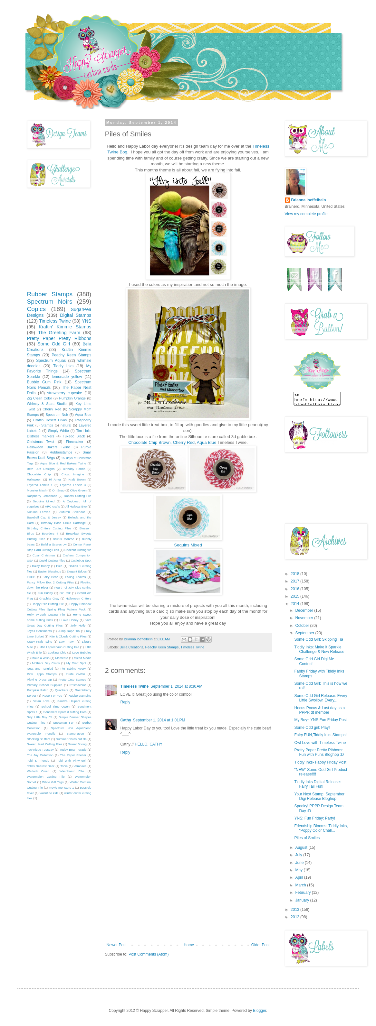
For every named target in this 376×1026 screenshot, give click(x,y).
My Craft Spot (76, 663)
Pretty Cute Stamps (72, 679)
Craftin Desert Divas (50, 420)
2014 (295, 603)
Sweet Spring (77, 744)
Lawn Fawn (67, 641)
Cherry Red (184, 442)
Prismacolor (78, 685)
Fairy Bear (50, 577)
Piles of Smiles (307, 838)
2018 (295, 574)
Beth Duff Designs (41, 469)
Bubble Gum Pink (44, 382)
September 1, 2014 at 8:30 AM (176, 686)
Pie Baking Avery (73, 668)
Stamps (47, 425)
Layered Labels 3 (73, 485)
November (304, 618)
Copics (36, 309)
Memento (61, 658)
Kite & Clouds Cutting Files (67, 636)
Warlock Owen (38, 771)
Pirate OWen (75, 674)
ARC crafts (52, 506)
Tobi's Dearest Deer (40, 766)
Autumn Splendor (72, 512)
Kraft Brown (76, 479)
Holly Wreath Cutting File (46, 614)
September (305, 633)
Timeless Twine (192, 647)
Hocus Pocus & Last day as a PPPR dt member (319, 710)
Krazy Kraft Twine (40, 641)
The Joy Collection (40, 755)
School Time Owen (55, 706)
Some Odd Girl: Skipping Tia (318, 639)
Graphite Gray (49, 598)
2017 (295, 581)
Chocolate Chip (39, 474)
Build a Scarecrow (54, 544)
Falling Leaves (75, 577)
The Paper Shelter (73, 755)
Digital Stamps (75, 315)
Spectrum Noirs (49, 301)
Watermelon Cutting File (46, 776)
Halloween (34, 479)
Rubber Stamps (50, 294)
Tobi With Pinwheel (71, 760)
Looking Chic (57, 652)
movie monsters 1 (61, 787)
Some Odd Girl (53, 343)
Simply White (58, 431)
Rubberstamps (61, 452)
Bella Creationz (131, 647)
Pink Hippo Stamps (42, 674)
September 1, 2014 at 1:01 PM (159, 720)
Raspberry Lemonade (42, 496)
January (302, 900)
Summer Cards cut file (71, 739)
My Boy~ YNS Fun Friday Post (320, 720)
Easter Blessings (49, 571)
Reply (125, 702)
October (302, 625)
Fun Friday (45, 593)
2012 (295, 917)
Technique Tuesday (40, 749)
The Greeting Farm (59, 332)
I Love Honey (68, 620)
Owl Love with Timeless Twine (320, 742)
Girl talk (65, 593)
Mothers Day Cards (46, 663)
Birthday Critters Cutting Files (49, 528)
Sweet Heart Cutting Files (45, 744)
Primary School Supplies (45, 685)
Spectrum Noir (56, 415)
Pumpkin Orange (72, 398)
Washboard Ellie (72, 771)
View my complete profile (306, 214)
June (299, 862)
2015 (295, 596)
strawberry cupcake (64, 393)
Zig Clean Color (39, 398)
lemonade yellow (67, 376)
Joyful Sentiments (39, 631)
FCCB (31, 577)
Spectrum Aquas (51, 360)
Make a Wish (41, 658)
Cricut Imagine (73, 474)
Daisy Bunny (41, 566)
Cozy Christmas (44, 555)
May (299, 870)
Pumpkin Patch (37, 690)
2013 (295, 909)
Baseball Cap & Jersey (44, 517)
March (301, 885)
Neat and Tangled (40, 668)
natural (66, 425)
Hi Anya (55, 479)
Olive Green (78, 490)
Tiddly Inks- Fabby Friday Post (320, 762)
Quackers (61, 690)
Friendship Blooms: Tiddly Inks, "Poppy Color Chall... (321, 828)
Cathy (126, 720)
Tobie (64, 766)
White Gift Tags (53, 782)
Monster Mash (37, 490)
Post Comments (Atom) (149, 954)
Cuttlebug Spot (81, 560)
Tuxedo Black (74, 436)
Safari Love (41, 701)
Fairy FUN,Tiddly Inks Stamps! (320, 735)
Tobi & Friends (38, 760)
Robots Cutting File (77, 496)
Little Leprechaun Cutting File (59, 647)
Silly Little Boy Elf (39, 717)
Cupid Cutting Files (52, 560)
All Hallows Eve (76, 506)
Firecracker (74, 442)
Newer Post (117, 945)
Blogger (259, 1010)
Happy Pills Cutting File (48, 604)
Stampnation (75, 733)
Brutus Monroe (63, 539)
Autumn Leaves (38, 512)
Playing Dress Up (39, 679)
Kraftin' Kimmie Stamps (65, 326)
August (301, 847)
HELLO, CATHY (148, 744)
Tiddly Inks (63, 366)
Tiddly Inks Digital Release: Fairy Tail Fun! (317, 784)
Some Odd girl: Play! (312, 727)
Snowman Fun (63, 722)
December (304, 610)
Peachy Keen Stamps (162, 647)
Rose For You (52, 695)
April (299, 877)
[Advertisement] (188, 894)
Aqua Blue (207, 442)
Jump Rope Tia (69, 631)
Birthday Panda (74, 469)
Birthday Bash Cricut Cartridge (63, 523)
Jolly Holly (78, 625)
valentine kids (49, 793)
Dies (59, 566)
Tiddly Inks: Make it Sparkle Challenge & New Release (319, 649)
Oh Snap (58, 490)
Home (189, 945)
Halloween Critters (79, 598)
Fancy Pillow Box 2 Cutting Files (50, 582)
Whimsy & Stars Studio (47, 404)
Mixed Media (83, 658)
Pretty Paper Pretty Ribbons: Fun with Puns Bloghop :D (319, 752)
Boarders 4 (50, 533)
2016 (295, 589)
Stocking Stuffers (39, 739)
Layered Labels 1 (40, 485)
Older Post (260, 945)
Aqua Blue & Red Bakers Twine (63, 463)
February (303, 892)
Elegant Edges (77, 571)
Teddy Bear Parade (73, 749)
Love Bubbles (81, 652)
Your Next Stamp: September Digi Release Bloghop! (319, 796)
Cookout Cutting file (78, 550)
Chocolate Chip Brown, (150, 442)
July (299, 855)
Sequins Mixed (188, 545)
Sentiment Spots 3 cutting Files (65, 712)
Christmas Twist (40, 442)
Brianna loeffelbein (308, 200)
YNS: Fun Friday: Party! (314, 818)
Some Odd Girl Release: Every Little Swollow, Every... (320, 697)
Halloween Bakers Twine (48, 447)
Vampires (80, 766)
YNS (87, 321)
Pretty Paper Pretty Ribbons (59, 338)
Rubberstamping (80, 695)
